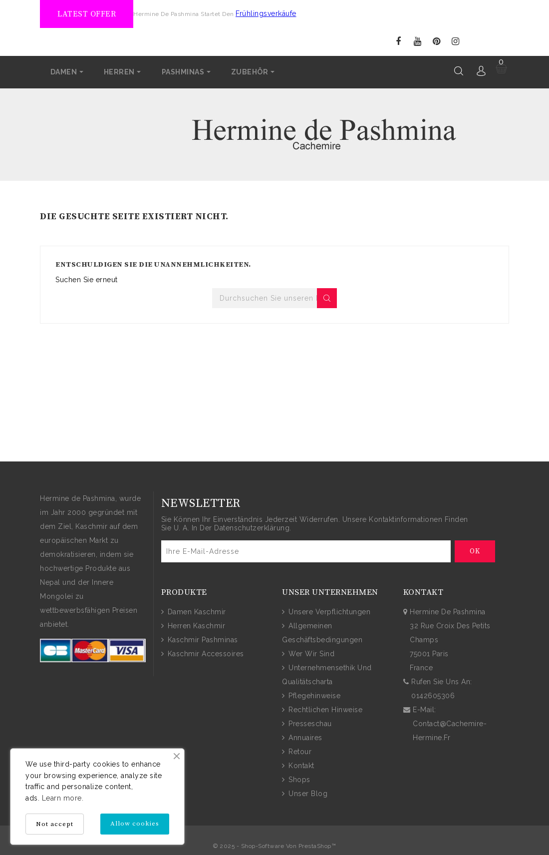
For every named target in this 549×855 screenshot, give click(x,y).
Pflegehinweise (313, 695)
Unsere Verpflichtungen (328, 611)
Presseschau (309, 723)
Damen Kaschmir (195, 611)
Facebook (398, 41)
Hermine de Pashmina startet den (184, 13)
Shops (298, 779)
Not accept (54, 824)
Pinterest (436, 41)
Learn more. (63, 798)
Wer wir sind (310, 653)
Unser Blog (307, 793)
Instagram (455, 41)
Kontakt (300, 765)
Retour (299, 751)
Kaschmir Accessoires (204, 653)
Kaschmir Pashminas (201, 639)
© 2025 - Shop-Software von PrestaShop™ (274, 845)
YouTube (417, 41)
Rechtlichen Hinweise (324, 709)
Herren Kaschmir (195, 625)
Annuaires (304, 737)
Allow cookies (134, 824)
